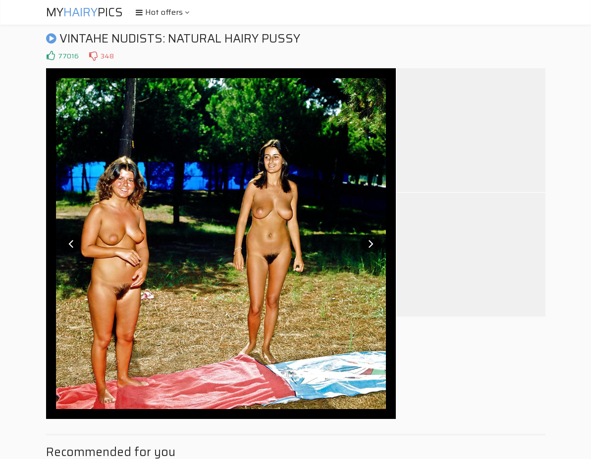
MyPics (84, 12)
